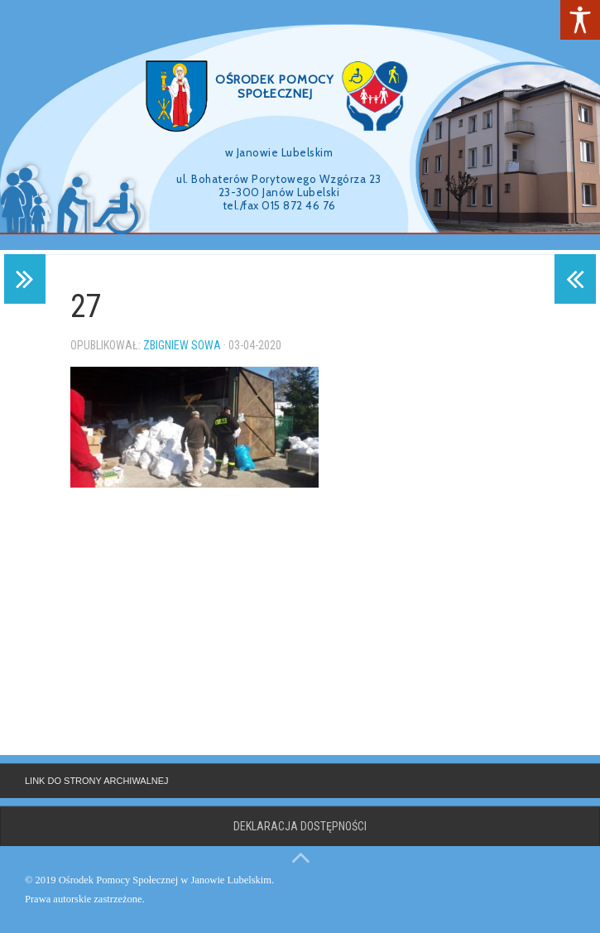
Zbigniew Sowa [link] (182, 345)
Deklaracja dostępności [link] (300, 826)
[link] (580, 20)
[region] (300, 125)
